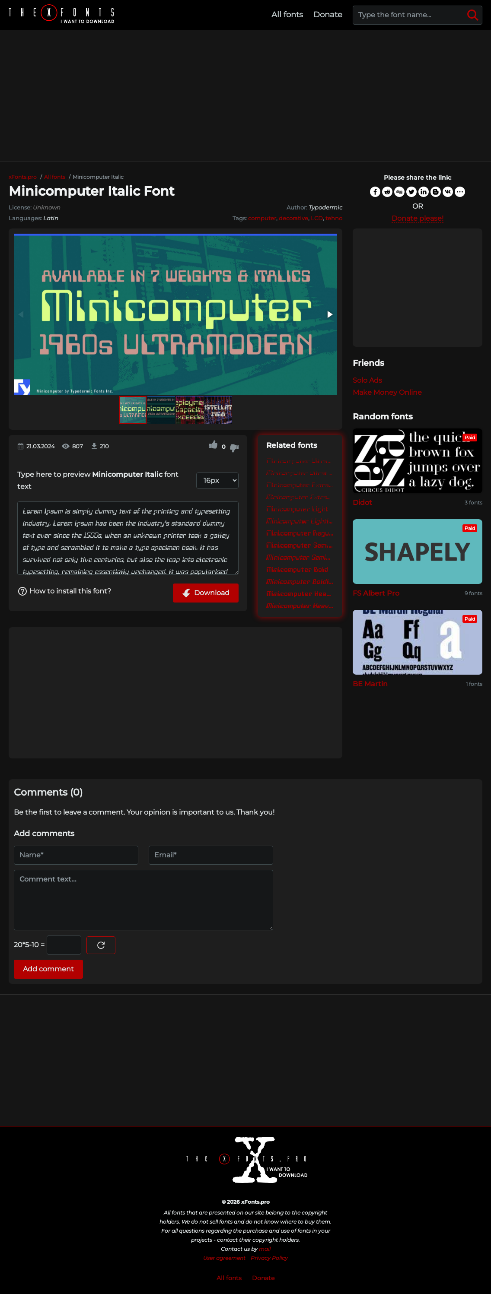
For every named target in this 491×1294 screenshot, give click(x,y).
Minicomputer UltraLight (300, 460)
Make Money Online (387, 392)
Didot (362, 502)
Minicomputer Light (297, 508)
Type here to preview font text (98, 480)
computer (262, 218)
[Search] (472, 15)
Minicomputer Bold (297, 569)
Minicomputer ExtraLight (300, 484)
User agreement (224, 1258)
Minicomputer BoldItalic (300, 581)
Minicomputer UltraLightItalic (300, 472)
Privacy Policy (269, 1258)
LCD (317, 218)
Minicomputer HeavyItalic (300, 605)
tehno (333, 218)
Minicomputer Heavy (300, 593)
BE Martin (370, 684)
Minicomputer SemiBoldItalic (300, 557)
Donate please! (417, 218)
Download (206, 593)
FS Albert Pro (376, 593)
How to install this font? (64, 591)
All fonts (287, 14)
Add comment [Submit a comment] (48, 969)
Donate (327, 14)
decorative (293, 218)
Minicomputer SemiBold (300, 545)
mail (265, 1249)
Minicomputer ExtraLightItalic (300, 496)
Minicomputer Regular (300, 533)
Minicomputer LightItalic (300, 521)
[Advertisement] (245, 95)
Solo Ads (367, 380)
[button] (329, 314)
